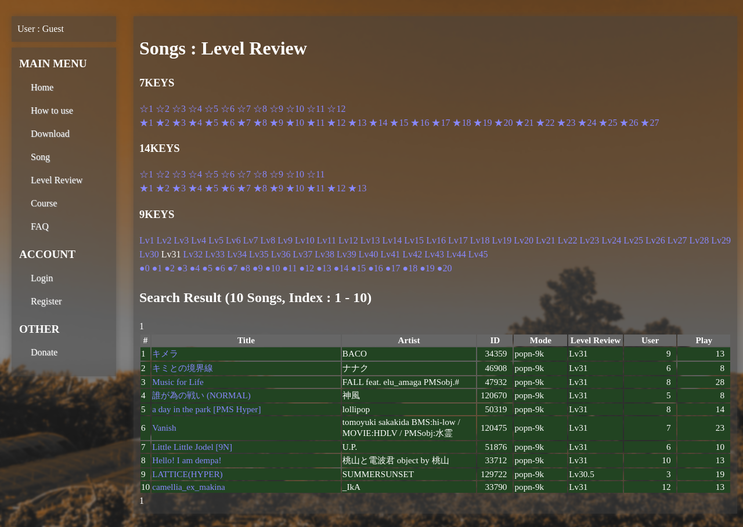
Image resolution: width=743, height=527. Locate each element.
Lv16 (436, 240)
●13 (323, 268)
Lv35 (259, 254)
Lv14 (392, 240)
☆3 (179, 109)
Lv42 (412, 254)
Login (42, 278)
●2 (169, 268)
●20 (444, 268)
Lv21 (546, 240)
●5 (207, 268)
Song (40, 157)
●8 (245, 268)
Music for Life (178, 382)
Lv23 (590, 240)
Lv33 (215, 254)
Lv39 (346, 254)
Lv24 (611, 240)
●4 (195, 268)
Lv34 (237, 254)
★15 (398, 123)
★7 (244, 123)
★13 (357, 123)
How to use (52, 110)
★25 (607, 123)
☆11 (315, 109)
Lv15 (414, 240)
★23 (566, 123)
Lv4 (198, 240)
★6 (228, 123)
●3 (182, 268)
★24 (587, 123)
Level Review (56, 180)
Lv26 (655, 240)
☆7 (244, 109)
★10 (295, 123)
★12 (336, 123)
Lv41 (391, 254)
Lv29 (721, 240)
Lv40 (368, 254)
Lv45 (478, 254)
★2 (162, 123)
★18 (461, 123)
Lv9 (285, 240)
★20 (503, 123)
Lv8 (267, 240)
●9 (258, 268)
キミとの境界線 (182, 368)
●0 (144, 268)
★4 (195, 123)
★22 (545, 123)
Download (50, 134)
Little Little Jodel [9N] (192, 447)
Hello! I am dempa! (186, 460)
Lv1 (146, 240)
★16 (419, 123)
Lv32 (193, 254)
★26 (628, 123)
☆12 (336, 109)
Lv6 (233, 240)
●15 (358, 268)
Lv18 (480, 240)
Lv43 (434, 254)
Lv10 (305, 240)
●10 (272, 268)
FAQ (40, 226)
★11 (315, 123)
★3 (179, 123)
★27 (649, 123)
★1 (146, 123)
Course (44, 203)
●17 (393, 268)
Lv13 (370, 240)
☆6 (228, 109)
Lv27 (677, 240)
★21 (524, 123)
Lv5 (215, 240)
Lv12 (348, 240)
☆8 (260, 109)
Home (42, 87)
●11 (289, 268)
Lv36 (281, 254)
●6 (220, 268)
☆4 (195, 109)
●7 (233, 268)
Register (46, 301)
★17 (440, 123)
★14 (378, 123)
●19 (427, 268)
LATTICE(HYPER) (187, 474)
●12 (306, 268)
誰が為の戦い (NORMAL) (201, 395)
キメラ (165, 353)
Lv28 (699, 240)
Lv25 (633, 240)
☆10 (295, 109)
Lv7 (250, 240)
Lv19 (501, 240)
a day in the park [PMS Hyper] (206, 409)
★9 (276, 123)
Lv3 (181, 240)
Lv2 (164, 240)
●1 (157, 268)
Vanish (164, 427)
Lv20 (523, 240)
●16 (375, 268)
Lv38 (324, 254)
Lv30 (149, 254)
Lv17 (458, 240)
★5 (211, 123)
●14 (341, 268)
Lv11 (326, 240)
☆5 (211, 109)
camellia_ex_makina (188, 487)
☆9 (276, 109)
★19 (482, 123)
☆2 (162, 109)
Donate (44, 352)
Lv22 (568, 240)
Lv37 (302, 254)
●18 (410, 268)
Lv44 (456, 254)
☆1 (146, 109)
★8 (260, 123)
